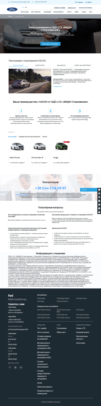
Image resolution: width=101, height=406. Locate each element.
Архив (39, 383)
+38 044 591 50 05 (14, 320)
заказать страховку (50, 44)
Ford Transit (80, 310)
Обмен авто (61, 332)
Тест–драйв (41, 328)
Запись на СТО (71, 8)
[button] (79, 2)
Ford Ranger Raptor (63, 298)
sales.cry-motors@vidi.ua (15, 312)
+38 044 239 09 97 (39, 2)
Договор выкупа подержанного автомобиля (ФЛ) (44, 345)
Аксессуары (80, 343)
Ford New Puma (81, 298)
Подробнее (57, 86)
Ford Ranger (41, 298)
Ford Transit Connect (44, 310)
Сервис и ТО (80, 328)
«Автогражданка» (22, 194)
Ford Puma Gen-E (62, 301)
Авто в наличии (43, 332)
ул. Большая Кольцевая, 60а (19, 2)
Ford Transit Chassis (82, 315)
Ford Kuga (40, 301)
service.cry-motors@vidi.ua (16, 322)
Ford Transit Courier (43, 318)
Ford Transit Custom (63, 318)
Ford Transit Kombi (43, 315)
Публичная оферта (44, 387)
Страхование (62, 328)
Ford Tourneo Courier (83, 318)
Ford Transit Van (62, 315)
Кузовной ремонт (82, 332)
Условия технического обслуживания (42, 364)
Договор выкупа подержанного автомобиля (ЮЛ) (44, 355)
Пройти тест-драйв (59, 8)
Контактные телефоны (85, 8)
